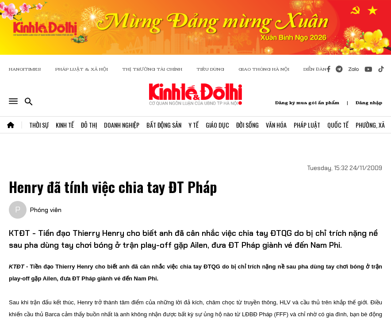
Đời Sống (247, 124)
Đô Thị (89, 124)
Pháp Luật (307, 124)
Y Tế (193, 124)
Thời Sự (39, 124)
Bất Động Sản (163, 124)
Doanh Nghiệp (121, 124)
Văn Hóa (276, 124)
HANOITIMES (25, 69)
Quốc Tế (338, 124)
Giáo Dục (217, 124)
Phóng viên (45, 210)
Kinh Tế (65, 124)
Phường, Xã (370, 124)
